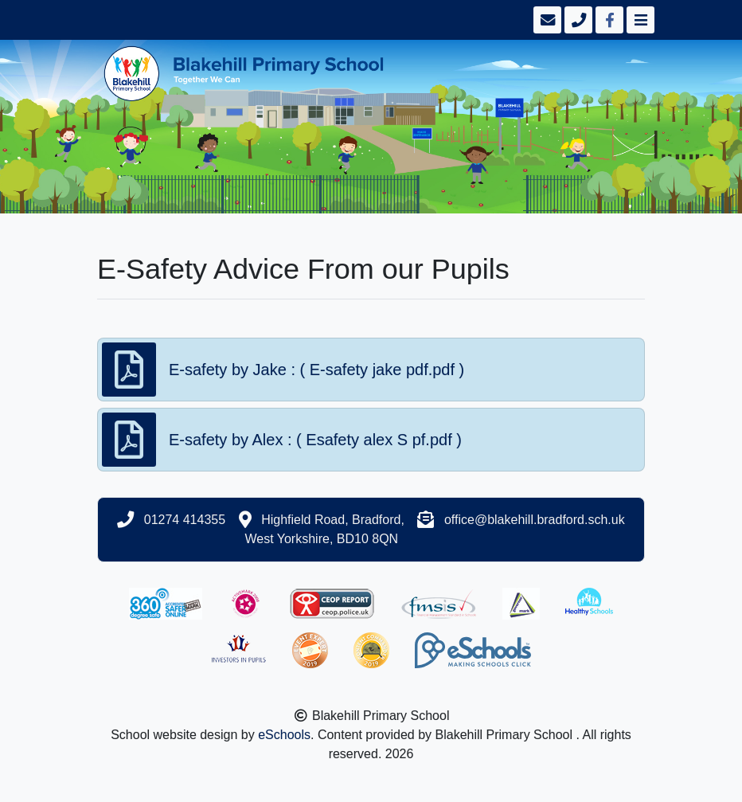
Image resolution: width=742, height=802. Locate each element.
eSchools (284, 734)
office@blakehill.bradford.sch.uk (534, 519)
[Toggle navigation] (638, 19)
